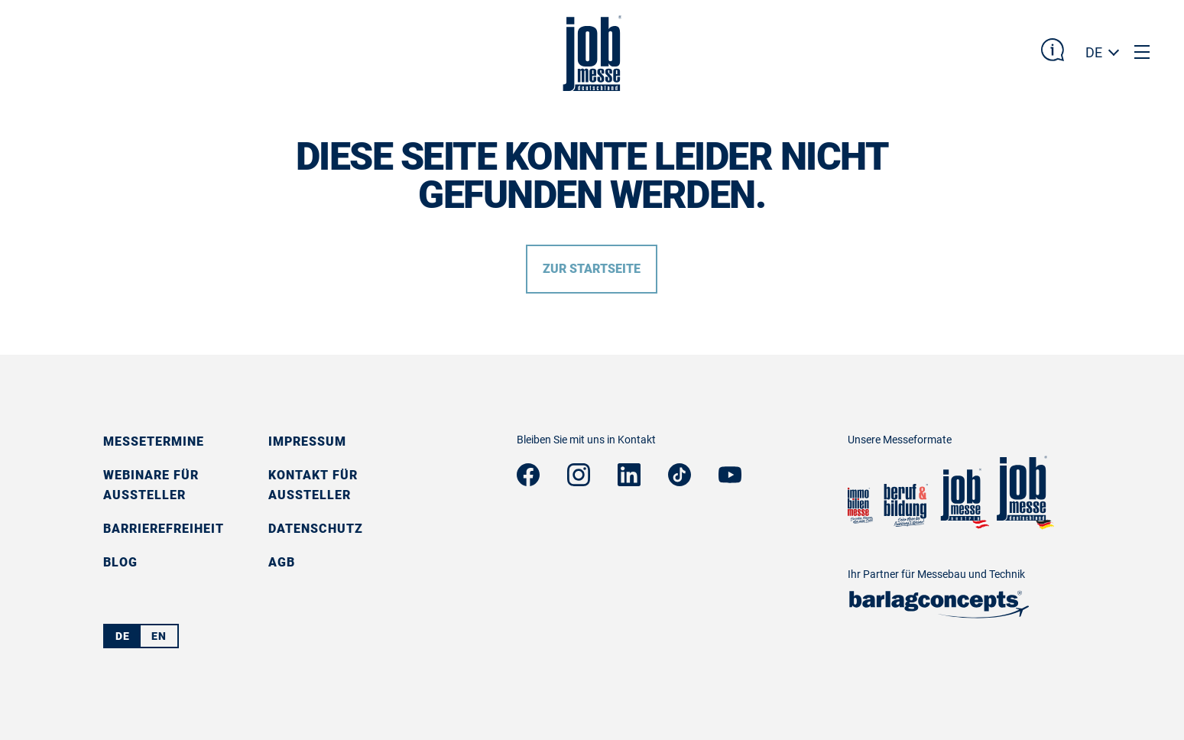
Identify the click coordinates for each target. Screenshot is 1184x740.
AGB (281, 562)
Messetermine (153, 441)
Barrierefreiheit (163, 528)
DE (1093, 52)
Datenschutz (315, 528)
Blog (120, 562)
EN (159, 636)
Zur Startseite (592, 268)
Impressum (307, 441)
